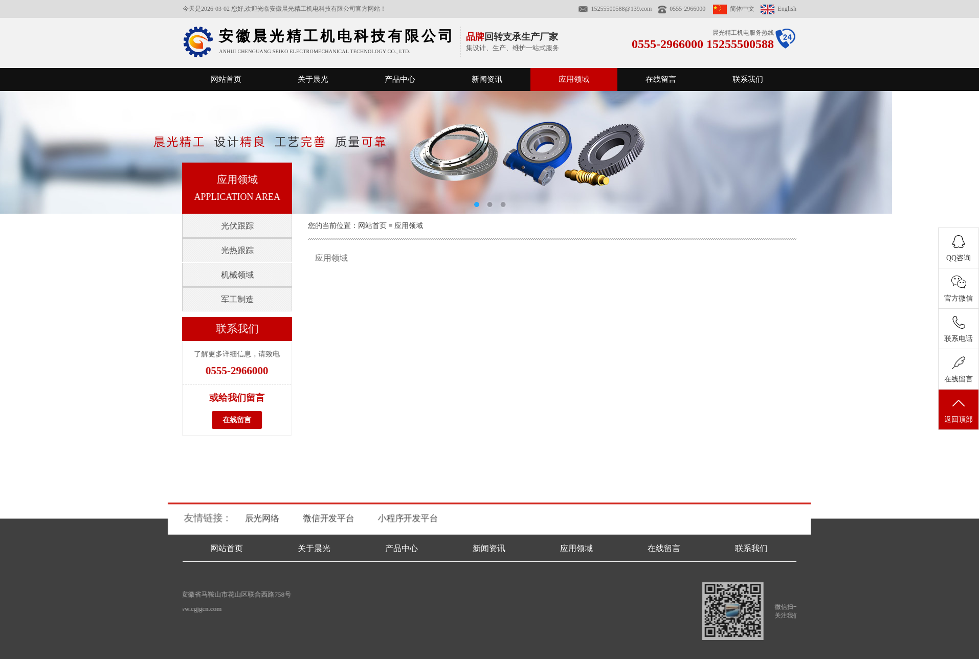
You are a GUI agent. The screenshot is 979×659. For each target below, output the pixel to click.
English (778, 8)
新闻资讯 (487, 79)
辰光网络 (264, 518)
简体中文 (733, 8)
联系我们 (747, 79)
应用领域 (574, 79)
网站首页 (226, 79)
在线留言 (661, 79)
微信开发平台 (329, 518)
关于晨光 (313, 79)
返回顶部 (958, 410)
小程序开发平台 (408, 518)
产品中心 (400, 79)
